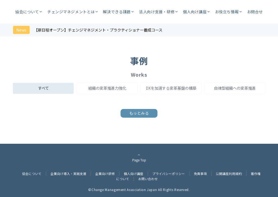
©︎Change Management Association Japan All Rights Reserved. (138, 189)
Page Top (139, 157)
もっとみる (139, 113)
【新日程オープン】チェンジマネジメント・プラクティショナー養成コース (98, 30)
